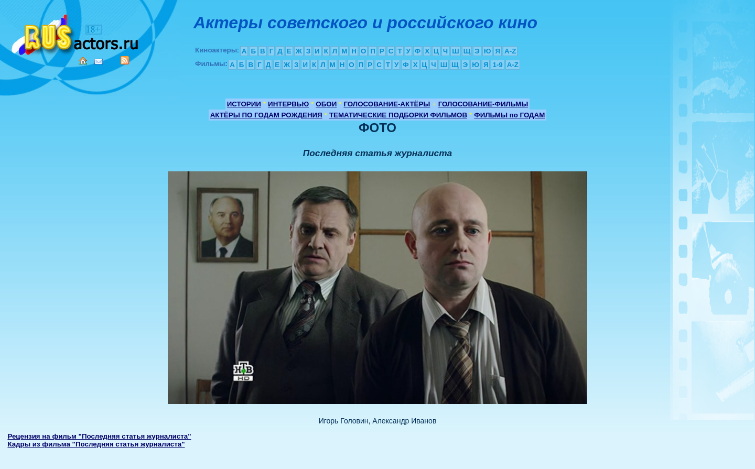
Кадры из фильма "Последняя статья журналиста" (96, 444)
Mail (98, 61)
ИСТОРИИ (244, 104)
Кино (76, 32)
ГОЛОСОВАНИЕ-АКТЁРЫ (386, 104)
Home (83, 60)
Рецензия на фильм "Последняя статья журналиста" (99, 436)
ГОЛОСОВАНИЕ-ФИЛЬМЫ (483, 104)
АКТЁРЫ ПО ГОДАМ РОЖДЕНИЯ (266, 115)
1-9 (497, 65)
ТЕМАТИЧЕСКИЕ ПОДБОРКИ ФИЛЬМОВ (398, 115)
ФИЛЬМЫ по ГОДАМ (509, 115)
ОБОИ (326, 104)
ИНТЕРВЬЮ (288, 104)
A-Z (510, 51)
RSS (125, 60)
